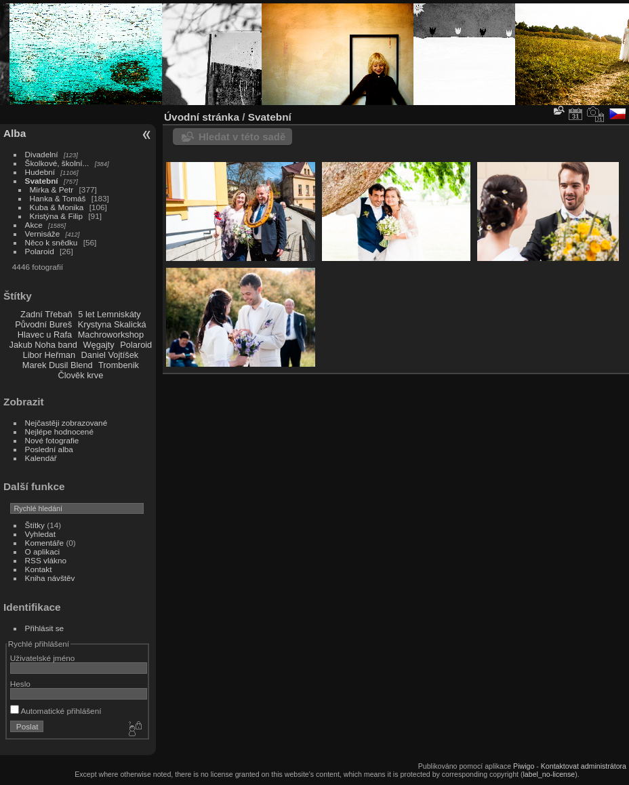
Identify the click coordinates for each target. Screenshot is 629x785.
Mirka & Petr (52, 189)
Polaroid (39, 251)
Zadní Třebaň (46, 314)
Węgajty (98, 345)
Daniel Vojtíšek (110, 355)
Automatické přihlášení (56, 710)
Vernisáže (42, 233)
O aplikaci (42, 551)
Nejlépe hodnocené (59, 431)
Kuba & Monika (57, 207)
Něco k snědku (51, 242)
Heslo (20, 683)
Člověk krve (80, 375)
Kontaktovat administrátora (583, 766)
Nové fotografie (52, 440)
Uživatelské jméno (42, 657)
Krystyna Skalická (112, 324)
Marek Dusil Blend (57, 365)
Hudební (40, 171)
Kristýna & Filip (56, 216)
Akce (34, 224)
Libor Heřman (49, 355)
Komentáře (44, 542)
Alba (14, 133)
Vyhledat (40, 533)
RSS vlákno (45, 560)
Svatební (41, 180)
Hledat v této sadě (242, 136)
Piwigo (523, 766)
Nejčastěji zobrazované (66, 422)
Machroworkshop (111, 334)
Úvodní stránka (201, 117)
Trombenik (118, 365)
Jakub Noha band (43, 345)
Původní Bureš (43, 324)
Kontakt (38, 569)
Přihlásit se (44, 628)
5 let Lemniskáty (109, 314)
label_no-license (549, 774)
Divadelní (41, 154)
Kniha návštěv (50, 577)
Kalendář (41, 458)
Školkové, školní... (57, 163)
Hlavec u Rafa (45, 334)
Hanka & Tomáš (58, 198)
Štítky (35, 525)
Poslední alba (49, 449)
